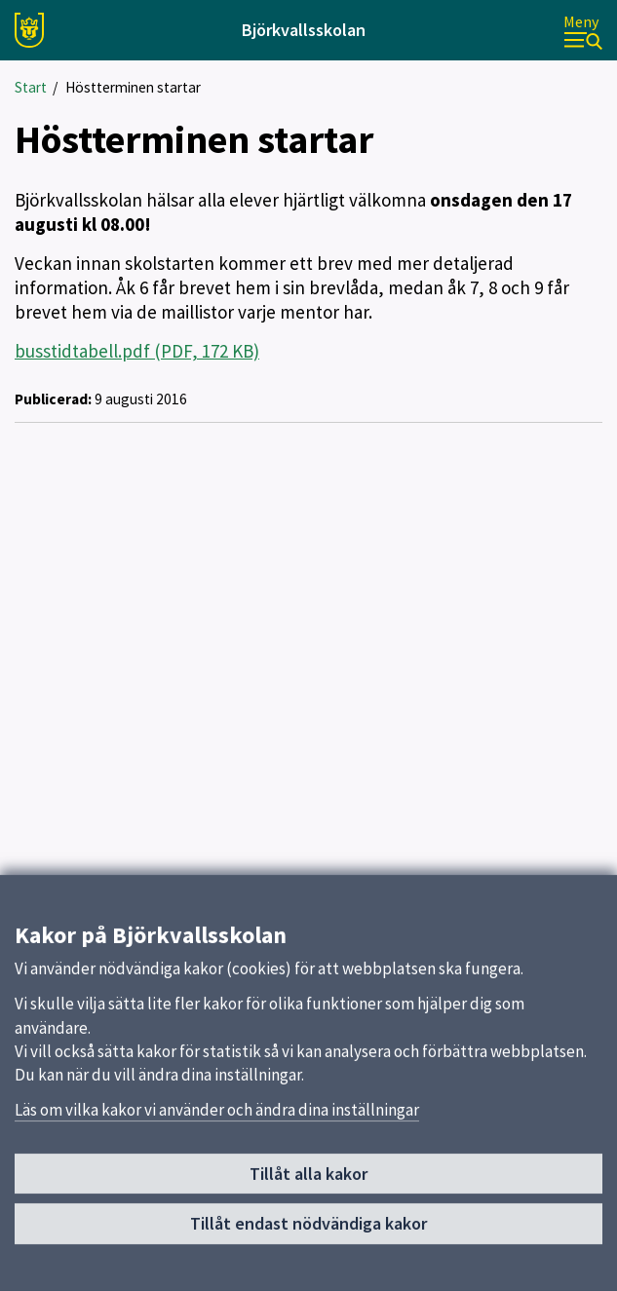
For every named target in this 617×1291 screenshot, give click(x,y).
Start (31, 87)
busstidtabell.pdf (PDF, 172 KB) (137, 350)
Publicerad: (53, 399)
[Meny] (582, 31)
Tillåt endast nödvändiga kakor (308, 1267)
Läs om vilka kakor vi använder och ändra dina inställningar (217, 1153)
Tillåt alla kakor (308, 1216)
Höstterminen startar (133, 87)
